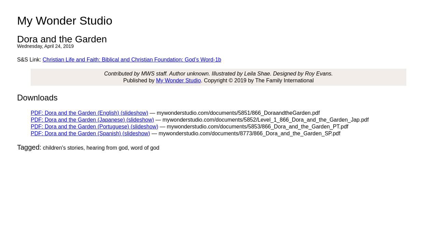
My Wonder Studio (178, 80)
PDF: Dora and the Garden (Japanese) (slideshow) (92, 120)
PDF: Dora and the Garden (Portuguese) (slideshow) (94, 126)
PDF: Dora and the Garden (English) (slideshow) (89, 113)
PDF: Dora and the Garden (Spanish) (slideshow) (90, 133)
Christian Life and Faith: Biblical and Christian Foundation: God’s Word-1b (132, 60)
